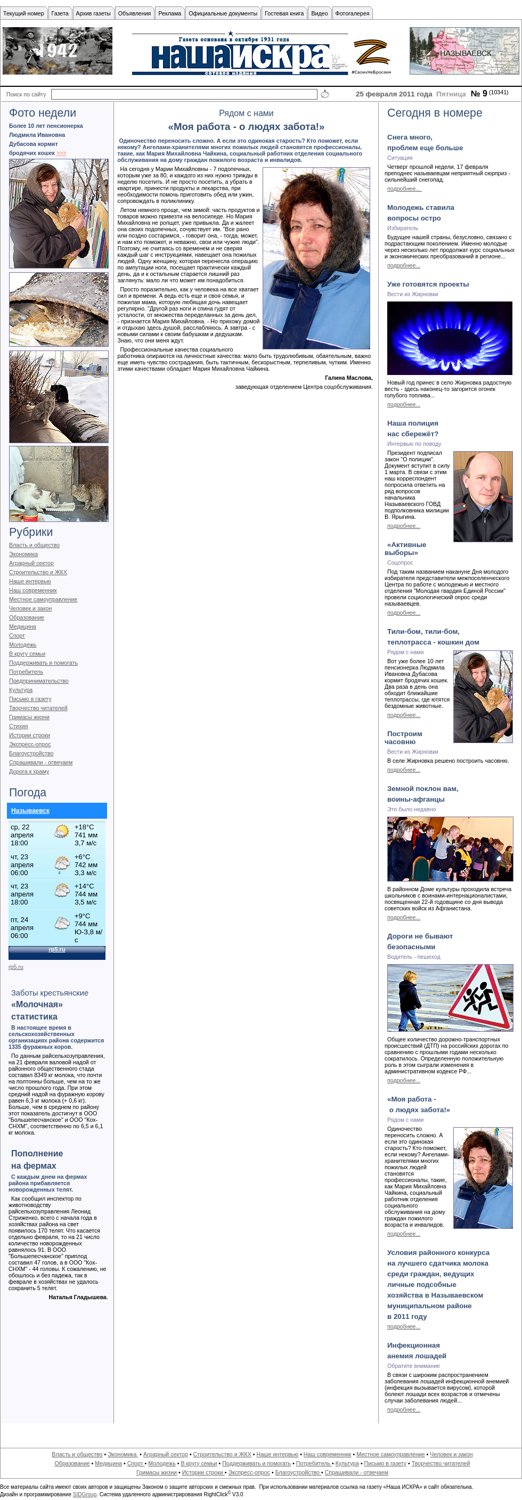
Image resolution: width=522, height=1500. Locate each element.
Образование (26, 617)
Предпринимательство (39, 681)
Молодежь (22, 644)
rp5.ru (16, 967)
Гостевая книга (284, 13)
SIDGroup (84, 1494)
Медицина (22, 626)
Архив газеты (93, 13)
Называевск (30, 810)
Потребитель (26, 672)
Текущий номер (23, 13)
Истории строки (29, 735)
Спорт (17, 635)
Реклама (169, 13)
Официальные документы (223, 13)
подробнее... (404, 188)
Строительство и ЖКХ (38, 572)
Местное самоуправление (43, 599)
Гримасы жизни (29, 717)
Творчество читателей (38, 708)
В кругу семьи (27, 653)
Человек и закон (30, 608)
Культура (20, 690)
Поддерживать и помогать (43, 662)
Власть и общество (34, 545)
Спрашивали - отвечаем (40, 762)
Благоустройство (31, 753)
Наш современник (33, 590)
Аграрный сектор (31, 563)
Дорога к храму (29, 771)
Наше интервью (30, 581)
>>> (61, 153)
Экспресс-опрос (30, 744)
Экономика (23, 554)
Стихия (18, 726)
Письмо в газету (30, 699)
